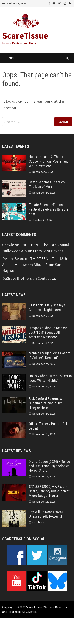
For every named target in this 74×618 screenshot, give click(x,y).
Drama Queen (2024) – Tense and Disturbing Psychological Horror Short (49, 466)
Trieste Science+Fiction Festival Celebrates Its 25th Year (48, 209)
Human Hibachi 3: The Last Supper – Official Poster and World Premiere (48, 161)
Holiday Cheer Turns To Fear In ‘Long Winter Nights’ (50, 378)
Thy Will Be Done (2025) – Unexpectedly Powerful (47, 514)
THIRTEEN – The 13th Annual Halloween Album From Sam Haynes (34, 264)
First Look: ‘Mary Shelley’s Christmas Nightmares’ (47, 307)
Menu (10, 58)
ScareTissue (25, 35)
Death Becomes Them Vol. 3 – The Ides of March (50, 184)
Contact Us (46, 278)
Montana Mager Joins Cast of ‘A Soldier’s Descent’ (49, 355)
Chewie (8, 244)
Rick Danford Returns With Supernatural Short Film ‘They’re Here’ (47, 403)
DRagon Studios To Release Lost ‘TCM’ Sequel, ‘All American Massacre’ (48, 332)
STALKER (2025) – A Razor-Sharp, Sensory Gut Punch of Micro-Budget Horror (49, 491)
